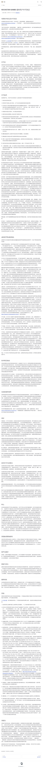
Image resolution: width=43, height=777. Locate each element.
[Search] (37, 2)
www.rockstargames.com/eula (8, 23)
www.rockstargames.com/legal (8, 38)
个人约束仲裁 (8, 40)
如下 (17, 42)
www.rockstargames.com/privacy (15, 36)
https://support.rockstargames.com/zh (10, 314)
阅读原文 (18, 12)
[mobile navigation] (41, 2)
